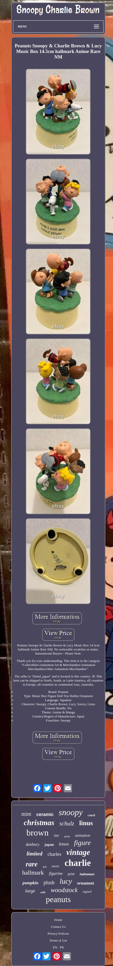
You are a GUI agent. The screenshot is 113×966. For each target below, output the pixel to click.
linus (86, 823)
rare (32, 864)
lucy (66, 881)
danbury (32, 844)
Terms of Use (58, 940)
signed (87, 891)
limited (34, 853)
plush (49, 882)
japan (49, 844)
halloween (87, 874)
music (55, 866)
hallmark (33, 872)
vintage (78, 852)
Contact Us (58, 927)
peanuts (58, 899)
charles (54, 854)
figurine (56, 873)
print (71, 874)
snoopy (71, 812)
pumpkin (30, 882)
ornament (85, 883)
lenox (64, 844)
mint (26, 814)
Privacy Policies (58, 933)
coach (91, 815)
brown (38, 832)
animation (82, 835)
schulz (66, 823)
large (30, 890)
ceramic (45, 814)
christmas (39, 822)
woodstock (64, 890)
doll (45, 866)
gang (67, 836)
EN (55, 947)
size (56, 835)
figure (82, 843)
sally (43, 892)
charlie (78, 863)
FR (62, 947)
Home (58, 920)
